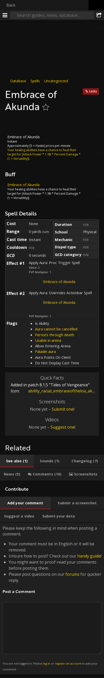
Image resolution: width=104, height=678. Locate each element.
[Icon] (14, 123)
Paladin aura (45, 351)
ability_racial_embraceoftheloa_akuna (60, 391)
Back (10, 5)
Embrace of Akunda (59, 281)
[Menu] (5, 15)
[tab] (17, 461)
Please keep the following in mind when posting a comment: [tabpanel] (52, 598)
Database (18, 80)
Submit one (63, 409)
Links (93, 91)
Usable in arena (48, 340)
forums (72, 574)
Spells (35, 80)
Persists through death (54, 334)
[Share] (99, 15)
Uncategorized (56, 80)
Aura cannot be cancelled (56, 328)
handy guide (89, 556)
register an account (68, 663)
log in (46, 663)
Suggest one (62, 427)
